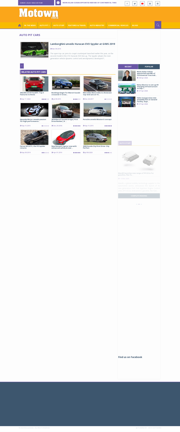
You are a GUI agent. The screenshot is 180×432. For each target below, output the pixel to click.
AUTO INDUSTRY (97, 25)
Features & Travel (77, 25)
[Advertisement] (115, 14)
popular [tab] (149, 66)
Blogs (135, 25)
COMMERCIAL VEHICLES (118, 25)
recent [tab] (128, 66)
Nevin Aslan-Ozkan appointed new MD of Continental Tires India (92, 3)
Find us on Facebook (130, 357)
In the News (30, 25)
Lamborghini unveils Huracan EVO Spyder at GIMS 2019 (82, 44)
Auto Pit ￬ (45, 25)
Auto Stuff (58, 25)
